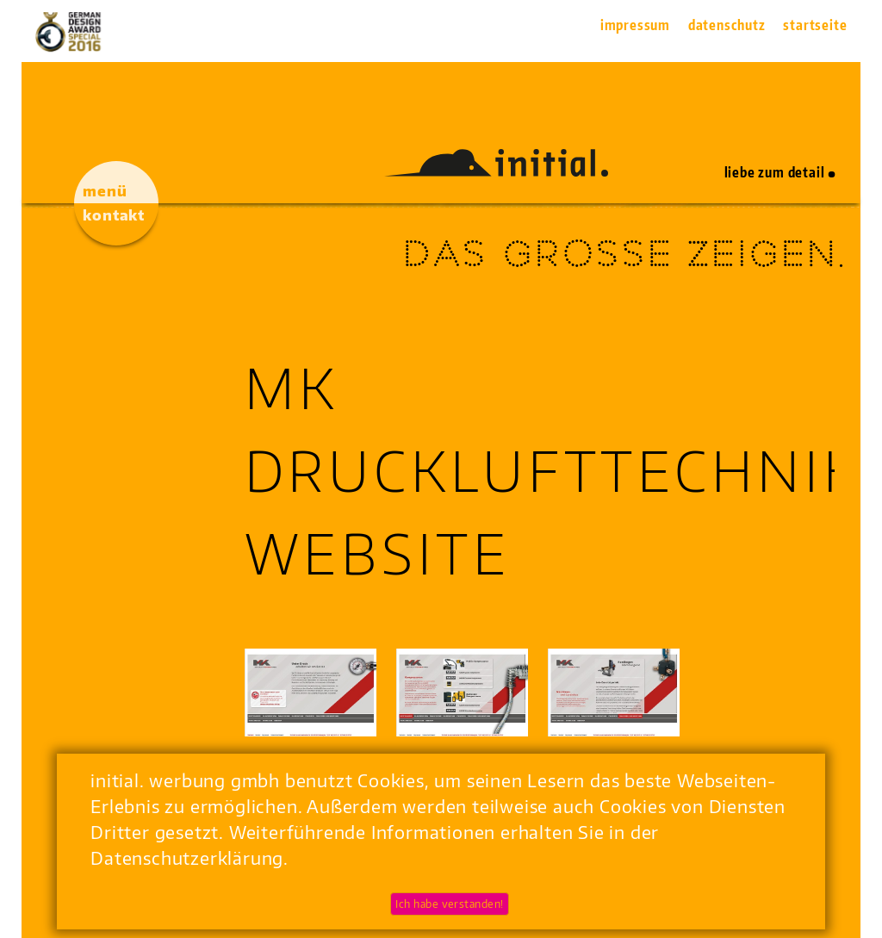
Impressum (635, 25)
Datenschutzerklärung (186, 857)
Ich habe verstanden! (449, 904)
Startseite (815, 25)
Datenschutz (727, 25)
